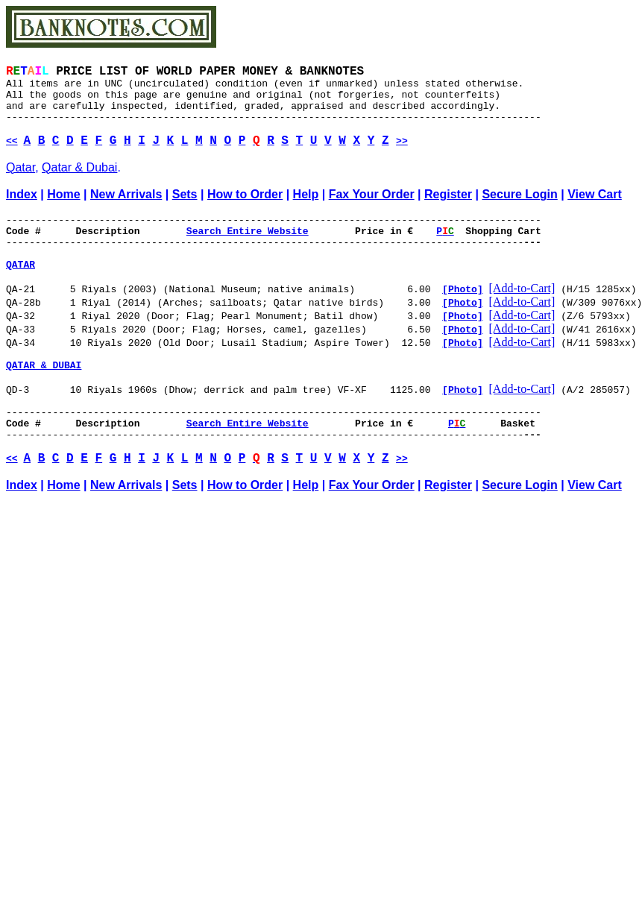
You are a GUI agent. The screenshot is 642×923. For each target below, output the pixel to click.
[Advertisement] (149, 731)
